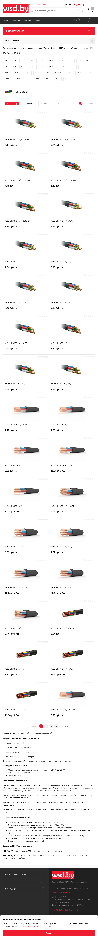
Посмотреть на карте (61, 892)
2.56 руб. (72, 228)
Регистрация (40, 5)
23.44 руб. (26, 635)
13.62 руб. (72, 676)
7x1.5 (33, 61)
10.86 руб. (72, 472)
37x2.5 (61, 67)
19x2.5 (27, 73)
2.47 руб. (26, 350)
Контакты (28, 20)
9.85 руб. (72, 310)
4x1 (41, 67)
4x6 (6, 67)
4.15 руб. (26, 432)
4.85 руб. (72, 432)
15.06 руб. (26, 595)
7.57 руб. (72, 554)
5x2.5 (61, 61)
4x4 (14, 67)
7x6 (6, 61)
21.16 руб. (26, 717)
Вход (31, 5)
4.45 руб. (26, 187)
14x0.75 (8, 79)
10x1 (58, 79)
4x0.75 (51, 67)
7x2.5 (23, 61)
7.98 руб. (72, 391)
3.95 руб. (72, 269)
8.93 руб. (26, 228)
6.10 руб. (72, 187)
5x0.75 (89, 61)
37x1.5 (72, 67)
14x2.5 (69, 73)
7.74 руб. (72, 147)
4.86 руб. (26, 391)
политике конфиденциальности (39, 927)
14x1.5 (79, 73)
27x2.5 (82, 67)
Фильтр (12, 104)
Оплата (38, 20)
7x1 (41, 61)
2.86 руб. (26, 269)
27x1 (17, 73)
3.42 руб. (72, 350)
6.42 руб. (26, 310)
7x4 (14, 61)
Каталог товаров (49, 31)
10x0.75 (68, 79)
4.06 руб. (72, 513)
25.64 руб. (72, 595)
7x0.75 (51, 61)
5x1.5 (71, 61)
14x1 (90, 73)
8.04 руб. (72, 635)
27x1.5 (7, 73)
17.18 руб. (26, 513)
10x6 (18, 79)
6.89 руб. (26, 554)
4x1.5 (33, 67)
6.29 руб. (72, 717)
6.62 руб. (26, 472)
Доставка (17, 20)
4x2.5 (23, 67)
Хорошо (49, 933)
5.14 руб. (26, 147)
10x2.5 (37, 79)
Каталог (6, 20)
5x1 (79, 61)
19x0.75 (58, 73)
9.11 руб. (26, 676)
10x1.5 (48, 79)
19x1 (48, 73)
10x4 (27, 79)
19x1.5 (37, 73)
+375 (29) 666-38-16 (65, 910)
